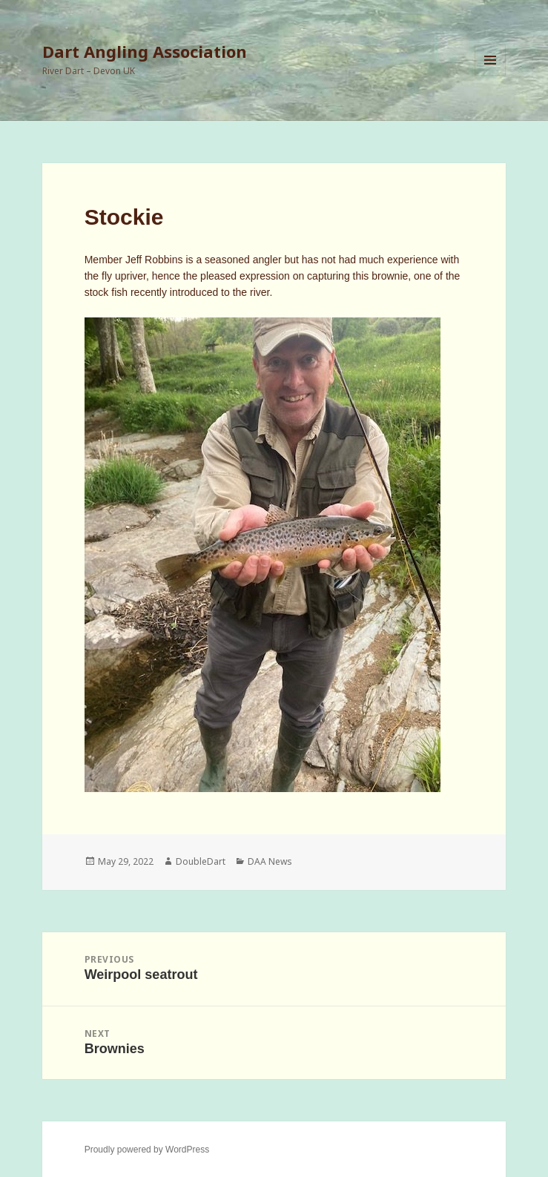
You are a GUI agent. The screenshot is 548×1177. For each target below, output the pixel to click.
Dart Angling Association (144, 51)
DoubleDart (200, 861)
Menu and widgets (490, 75)
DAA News (270, 861)
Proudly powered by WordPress (147, 1149)
